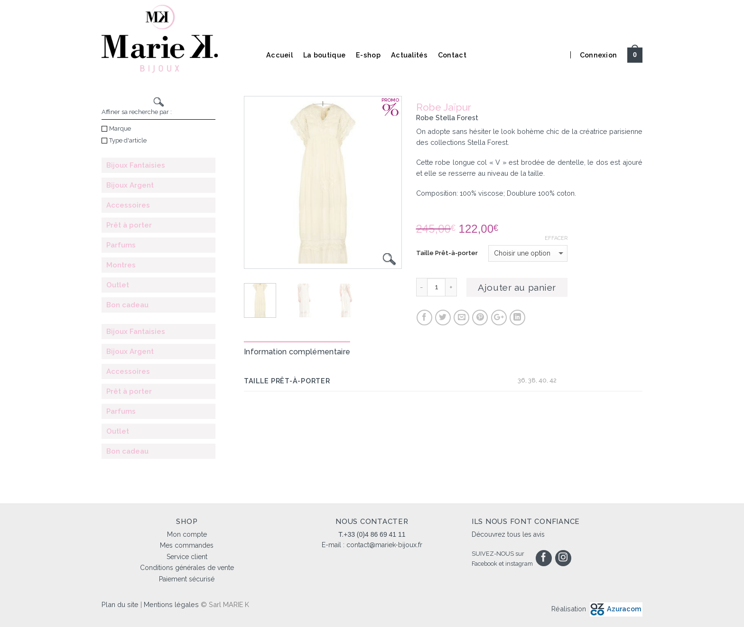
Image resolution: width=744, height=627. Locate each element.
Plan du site (120, 604)
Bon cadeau (127, 305)
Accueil (279, 55)
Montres (121, 265)
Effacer (556, 238)
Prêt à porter (129, 225)
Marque (116, 128)
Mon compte (187, 534)
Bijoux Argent (130, 185)
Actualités (409, 55)
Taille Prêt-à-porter (447, 252)
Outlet (117, 285)
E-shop (368, 55)
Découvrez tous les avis (508, 534)
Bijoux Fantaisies (135, 165)
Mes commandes (187, 545)
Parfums (121, 245)
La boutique (324, 55)
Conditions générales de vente (187, 567)
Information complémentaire (297, 351)
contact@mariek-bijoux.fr (384, 545)
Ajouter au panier (517, 287)
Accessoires (128, 205)
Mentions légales (171, 604)
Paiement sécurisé (186, 579)
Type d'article (124, 140)
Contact (452, 55)
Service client (187, 556)
